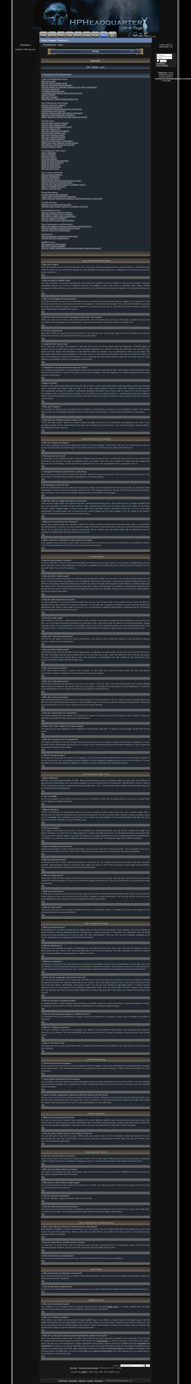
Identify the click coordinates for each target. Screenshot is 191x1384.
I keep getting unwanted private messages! (59, 196)
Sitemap (82, 1381)
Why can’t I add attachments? (54, 137)
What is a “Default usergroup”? (54, 187)
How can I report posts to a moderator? (57, 141)
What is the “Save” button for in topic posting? (60, 143)
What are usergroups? (51, 179)
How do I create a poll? (51, 129)
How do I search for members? (54, 218)
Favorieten (73, 1381)
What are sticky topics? (51, 165)
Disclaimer (99, 1381)
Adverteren (25, 45)
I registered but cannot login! (53, 91)
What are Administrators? (52, 175)
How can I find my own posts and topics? (58, 220)
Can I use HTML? (49, 155)
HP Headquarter (49, 45)
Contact (90, 1381)
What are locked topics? (51, 167)
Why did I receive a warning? (53, 139)
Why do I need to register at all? (54, 83)
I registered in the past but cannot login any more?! (62, 93)
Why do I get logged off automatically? (57, 85)
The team (73, 1368)
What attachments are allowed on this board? (60, 236)
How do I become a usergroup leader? (57, 183)
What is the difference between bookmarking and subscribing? (67, 226)
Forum (44, 40)
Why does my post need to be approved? (58, 145)
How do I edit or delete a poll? (54, 133)
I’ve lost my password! (50, 89)
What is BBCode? (49, 153)
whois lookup (102, 1341)
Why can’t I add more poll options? (56, 131)
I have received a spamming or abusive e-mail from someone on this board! (72, 198)
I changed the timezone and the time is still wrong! (62, 109)
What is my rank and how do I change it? (58, 115)
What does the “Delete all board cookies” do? (60, 99)
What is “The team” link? (51, 189)
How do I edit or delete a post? (54, 125)
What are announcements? (52, 163)
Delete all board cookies (88, 1368)
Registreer (161, 63)
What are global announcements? (55, 161)
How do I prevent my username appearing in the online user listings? (69, 87)
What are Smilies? (49, 157)
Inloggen (52, 40)
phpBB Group (112, 1307)
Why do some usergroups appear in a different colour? (63, 185)
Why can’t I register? (50, 97)
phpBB (83, 1372)
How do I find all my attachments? (55, 238)
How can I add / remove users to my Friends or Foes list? (65, 206)
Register (95, 67)
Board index (95, 60)
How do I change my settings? (54, 105)
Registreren (62, 40)
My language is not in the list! (53, 111)
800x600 (152, 36)
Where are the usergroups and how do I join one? (62, 181)
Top (43, 275)
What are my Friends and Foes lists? (56, 204)
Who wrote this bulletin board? (54, 244)
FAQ (88, 67)
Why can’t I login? (49, 81)
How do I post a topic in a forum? (55, 123)
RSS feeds (63, 1381)
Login (102, 67)
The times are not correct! (52, 107)
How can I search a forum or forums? (57, 212)
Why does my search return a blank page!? (59, 216)
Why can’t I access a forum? (53, 135)
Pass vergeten (162, 65)
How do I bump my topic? (52, 147)
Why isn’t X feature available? (54, 246)
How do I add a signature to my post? (57, 127)
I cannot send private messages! (55, 194)
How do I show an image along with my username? (62, 113)
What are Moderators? (51, 177)
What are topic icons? (50, 169)
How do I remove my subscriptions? (56, 230)
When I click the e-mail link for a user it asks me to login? (64, 117)
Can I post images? (49, 159)
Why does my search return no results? (57, 214)
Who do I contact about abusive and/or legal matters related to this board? (71, 248)
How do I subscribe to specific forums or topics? (61, 228)
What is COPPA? (49, 95)
